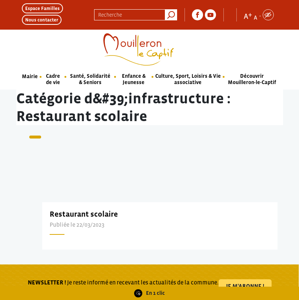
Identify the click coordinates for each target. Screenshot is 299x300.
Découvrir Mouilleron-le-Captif (252, 79)
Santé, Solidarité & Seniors (90, 79)
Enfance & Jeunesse (134, 79)
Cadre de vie (53, 79)
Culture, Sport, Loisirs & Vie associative (188, 79)
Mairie (30, 76)
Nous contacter (41, 20)
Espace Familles (42, 8)
